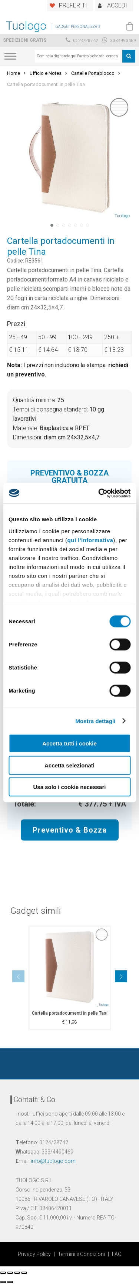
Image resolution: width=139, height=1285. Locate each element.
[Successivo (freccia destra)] (10, 1282)
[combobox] (77, 56)
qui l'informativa (90, 540)
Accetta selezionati (69, 765)
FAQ (117, 1254)
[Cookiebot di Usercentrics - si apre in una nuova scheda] (98, 493)
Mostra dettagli (95, 721)
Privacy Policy (34, 1254)
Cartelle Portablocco (93, 73)
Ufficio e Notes (46, 73)
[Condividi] (10, 1273)
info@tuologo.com (53, 1161)
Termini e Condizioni (81, 1254)
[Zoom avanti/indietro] (24, 1273)
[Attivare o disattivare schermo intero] (17, 1273)
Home (13, 73)
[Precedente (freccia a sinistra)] (3, 1282)
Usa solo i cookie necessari (69, 787)
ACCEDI (117, 5)
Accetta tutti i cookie (69, 743)
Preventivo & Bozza (70, 830)
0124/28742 (82, 40)
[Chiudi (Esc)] (3, 1273)
